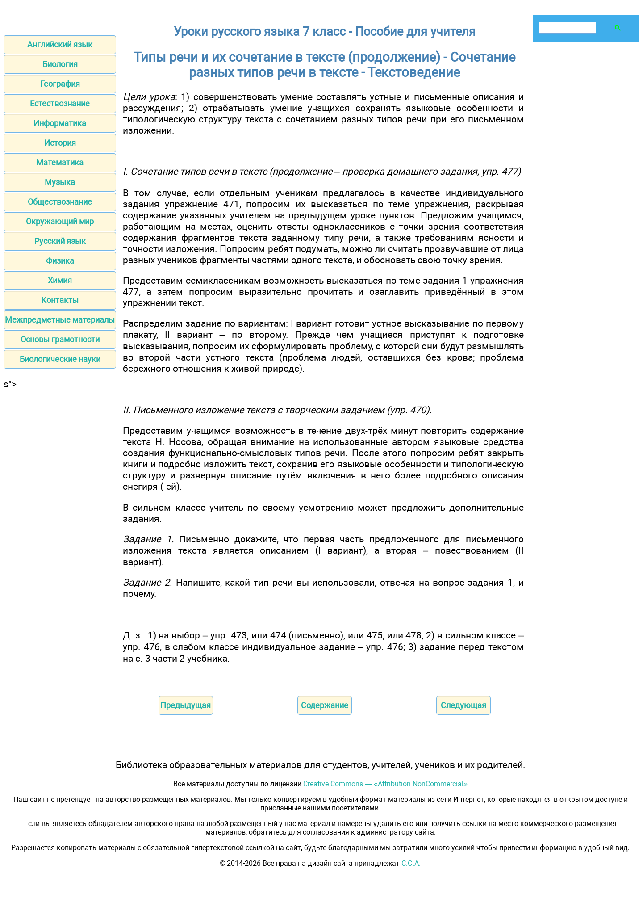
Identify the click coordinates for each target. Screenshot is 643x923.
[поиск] (566, 28)
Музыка (60, 182)
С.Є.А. (411, 863)
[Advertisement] (60, 524)
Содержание (324, 705)
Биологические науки (60, 359)
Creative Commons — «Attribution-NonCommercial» (385, 784)
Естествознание (60, 103)
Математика (60, 162)
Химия (60, 280)
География (60, 83)
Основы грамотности (60, 339)
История (60, 142)
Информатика (59, 123)
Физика (60, 260)
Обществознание (60, 201)
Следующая (463, 705)
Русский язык (60, 241)
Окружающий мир (60, 221)
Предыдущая (185, 705)
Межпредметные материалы (60, 319)
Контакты (60, 300)
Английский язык (59, 44)
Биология (60, 64)
